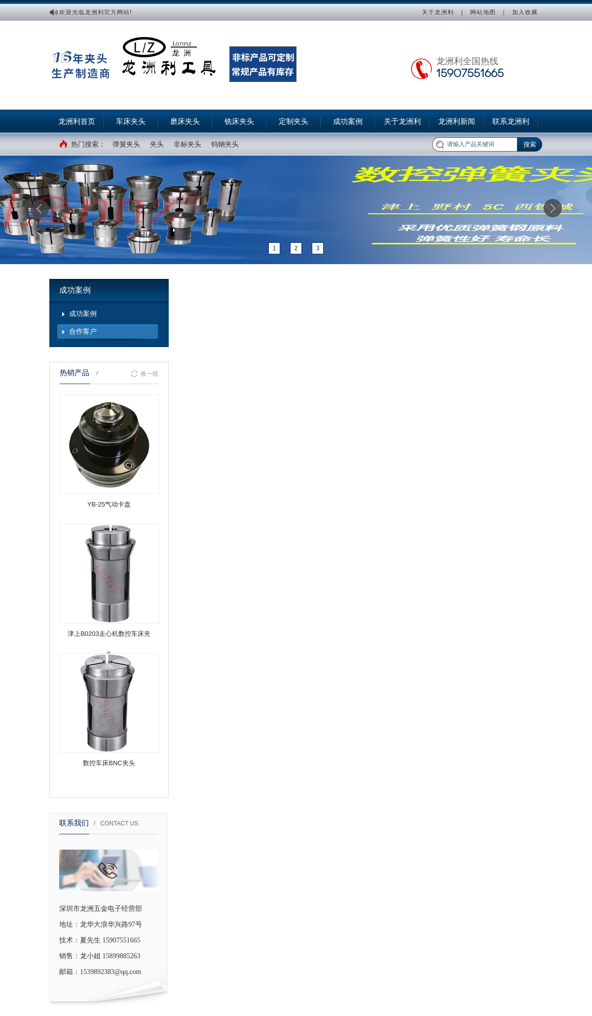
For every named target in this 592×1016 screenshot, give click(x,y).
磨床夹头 (185, 121)
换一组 (144, 373)
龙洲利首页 (76, 121)
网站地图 (483, 12)
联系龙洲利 (510, 121)
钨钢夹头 (225, 144)
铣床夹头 (239, 121)
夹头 (157, 144)
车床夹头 (131, 121)
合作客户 (83, 331)
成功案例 (348, 121)
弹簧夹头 (126, 144)
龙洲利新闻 (456, 121)
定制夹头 (293, 121)
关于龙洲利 (438, 12)
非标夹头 (187, 144)
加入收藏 (525, 12)
